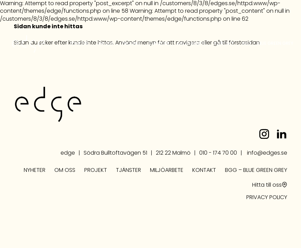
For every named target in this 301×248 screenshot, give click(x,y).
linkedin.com (281, 134)
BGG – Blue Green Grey (267, 43)
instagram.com (264, 134)
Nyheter (79, 43)
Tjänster (159, 43)
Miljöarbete (192, 43)
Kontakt (224, 43)
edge (28, 44)
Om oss (105, 43)
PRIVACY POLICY (266, 197)
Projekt (131, 43)
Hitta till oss (267, 185)
